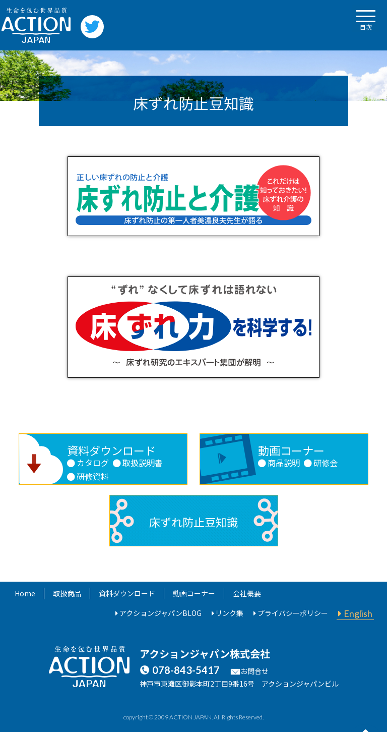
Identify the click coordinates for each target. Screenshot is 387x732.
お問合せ (254, 671)
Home (25, 593)
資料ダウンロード (127, 593)
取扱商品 (67, 593)
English (358, 613)
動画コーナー (194, 593)
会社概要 (247, 593)
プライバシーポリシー (292, 613)
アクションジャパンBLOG (160, 613)
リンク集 (229, 613)
